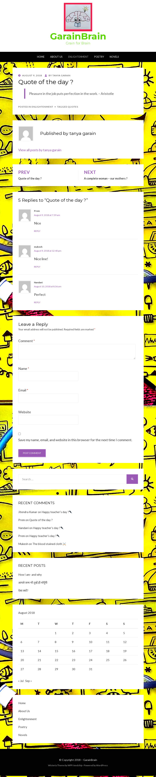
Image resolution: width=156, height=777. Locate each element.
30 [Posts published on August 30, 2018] (73, 669)
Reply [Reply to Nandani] (37, 302)
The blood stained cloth (49, 544)
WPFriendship (75, 766)
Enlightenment (78, 56)
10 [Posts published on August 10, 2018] (90, 642)
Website (24, 412)
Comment (26, 341)
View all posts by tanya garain (39, 150)
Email (23, 390)
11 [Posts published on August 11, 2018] (107, 642)
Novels (114, 56)
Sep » (28, 682)
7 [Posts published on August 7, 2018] (38, 642)
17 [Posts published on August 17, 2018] (90, 651)
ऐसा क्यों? (23, 590)
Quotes (73, 106)
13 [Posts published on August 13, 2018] (22, 651)
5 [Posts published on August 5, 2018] (124, 633)
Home (40, 56)
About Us (56, 56)
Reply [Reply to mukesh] (37, 266)
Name (23, 368)
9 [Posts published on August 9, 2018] (73, 642)
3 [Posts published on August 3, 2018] (90, 633)
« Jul (21, 682)
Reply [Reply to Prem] (37, 231)
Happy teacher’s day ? (57, 512)
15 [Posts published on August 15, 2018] (56, 651)
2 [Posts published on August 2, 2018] (73, 633)
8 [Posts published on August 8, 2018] (55, 642)
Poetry (99, 56)
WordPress (102, 766)
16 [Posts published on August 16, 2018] (73, 651)
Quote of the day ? (41, 520)
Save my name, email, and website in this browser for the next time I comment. (75, 440)
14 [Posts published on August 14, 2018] (39, 651)
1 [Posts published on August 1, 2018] (55, 633)
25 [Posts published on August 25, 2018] (107, 660)
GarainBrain (78, 36)
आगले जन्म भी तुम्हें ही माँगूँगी (32, 582)
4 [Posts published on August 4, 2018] (107, 633)
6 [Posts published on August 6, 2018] (21, 642)
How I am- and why (30, 574)
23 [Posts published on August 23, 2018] (73, 660)
